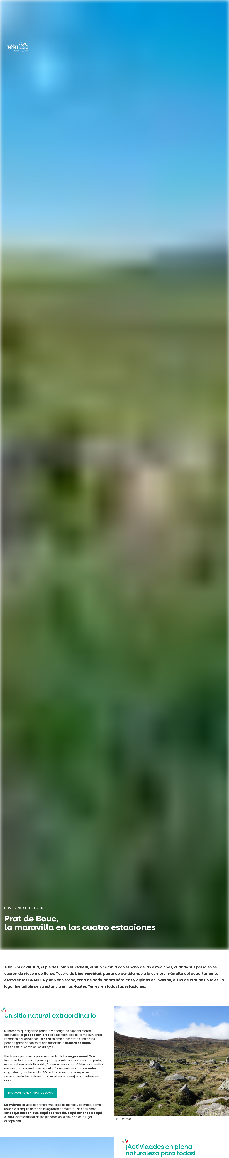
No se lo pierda (30, 908)
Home (8, 908)
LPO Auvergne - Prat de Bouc (30, 1093)
